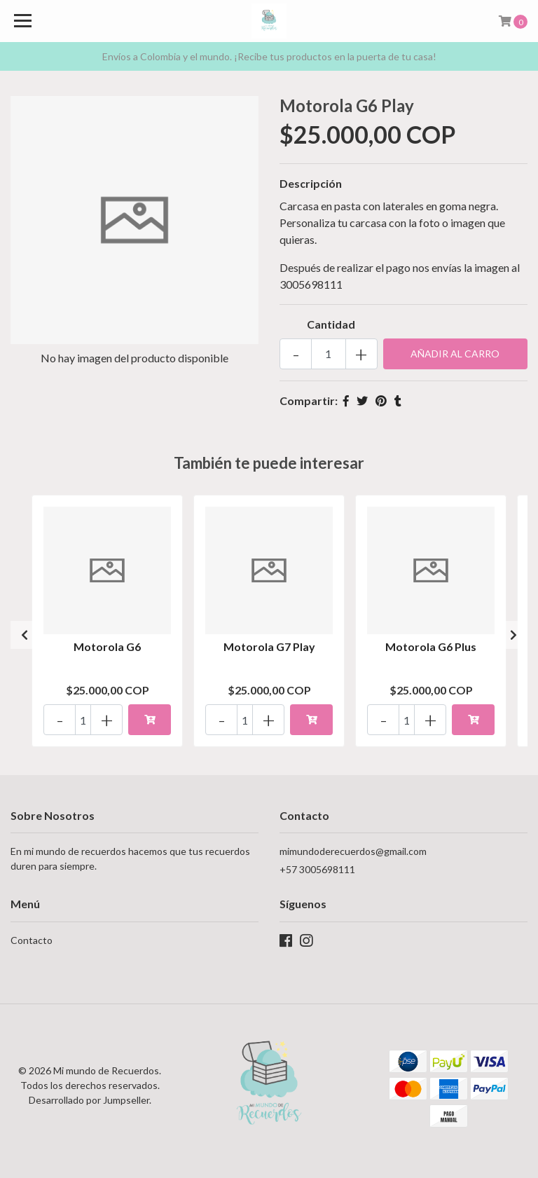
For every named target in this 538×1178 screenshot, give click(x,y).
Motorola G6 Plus (430, 646)
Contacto (32, 940)
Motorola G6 (107, 646)
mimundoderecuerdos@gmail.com (353, 851)
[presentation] (25, 635)
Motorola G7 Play (269, 646)
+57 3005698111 (317, 869)
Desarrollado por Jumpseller (89, 1100)
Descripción (311, 183)
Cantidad (331, 324)
